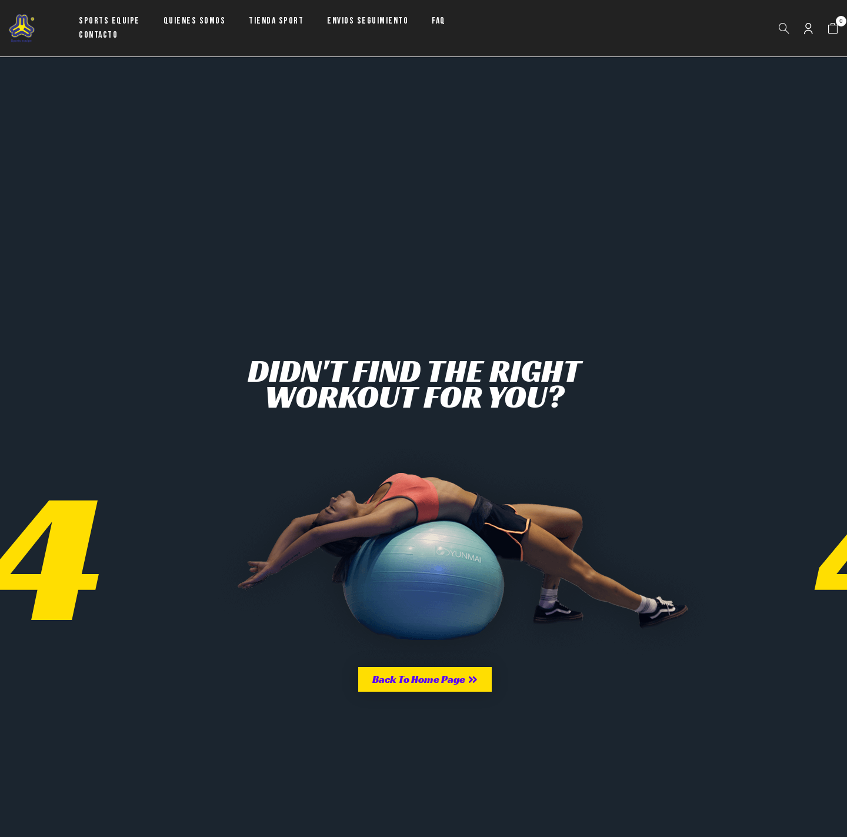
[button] (833, 28)
